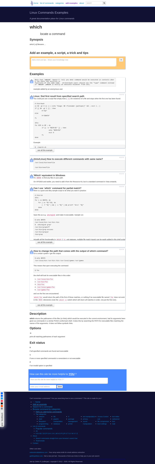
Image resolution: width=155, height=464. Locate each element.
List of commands (39, 426)
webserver (116, 419)
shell (40, 419)
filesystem (42, 421)
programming (43, 424)
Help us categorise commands (49, 412)
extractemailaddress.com (39, 452)
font (113, 421)
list (47, 3)
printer (70, 424)
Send (60, 387)
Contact (35, 443)
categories (59, 3)
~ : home (36, 402)
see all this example (45, 150)
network (41, 416)
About (35, 436)
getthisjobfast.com (36, 456)
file (54, 416)
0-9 (37, 433)
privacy (85, 419)
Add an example (40, 404)
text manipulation (89, 416)
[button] (121, 60)
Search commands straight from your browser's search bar (57, 438)
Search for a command (42, 407)
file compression (103, 421)
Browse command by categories (46, 409)
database (56, 424)
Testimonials (40, 441)
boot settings (102, 424)
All (37, 431)
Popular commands (44, 429)
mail (113, 424)
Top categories (41, 414)
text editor (115, 416)
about (81, 3)
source (121, 94)
